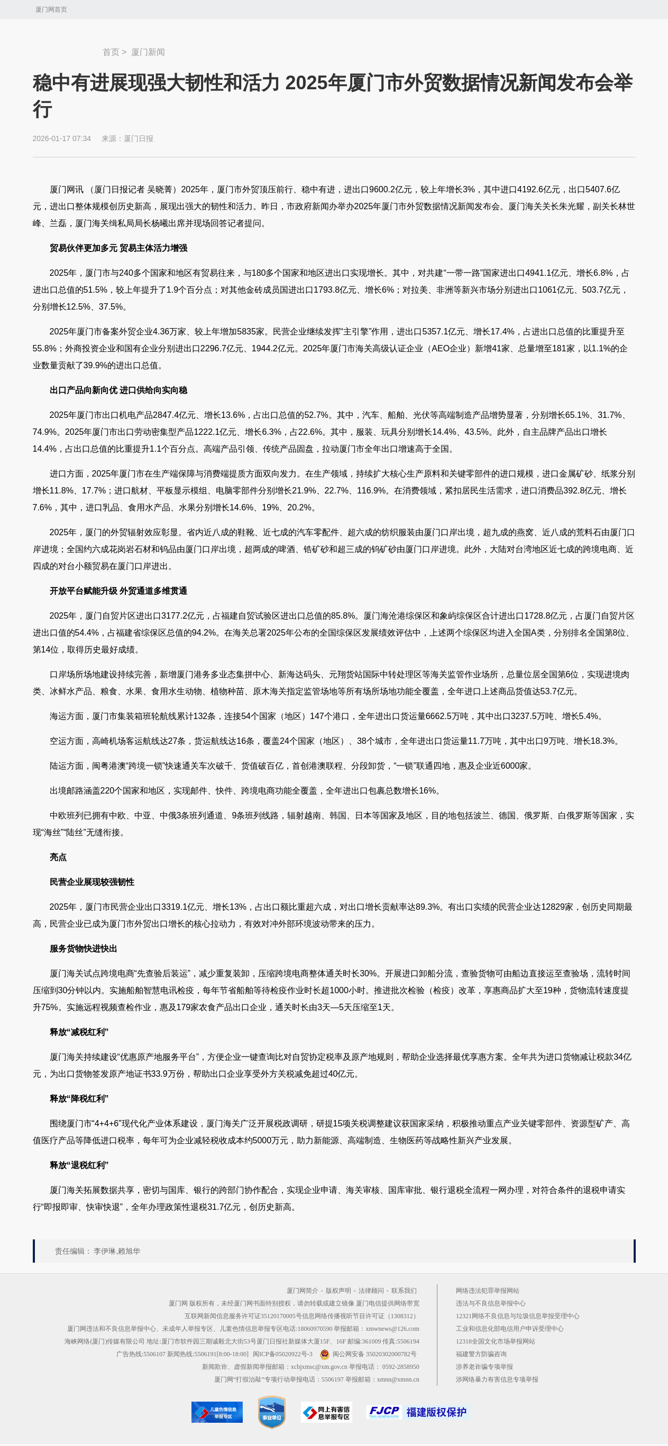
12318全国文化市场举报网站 (495, 1341)
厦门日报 (138, 138)
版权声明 (338, 1290)
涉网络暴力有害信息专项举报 (497, 1379)
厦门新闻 (148, 52)
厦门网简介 (302, 1290)
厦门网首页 (51, 9)
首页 (111, 52)
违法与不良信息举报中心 (491, 1303)
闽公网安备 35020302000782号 (368, 1354)
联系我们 (404, 1290)
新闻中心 (68, 47)
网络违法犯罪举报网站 (487, 1290)
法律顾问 (371, 1290)
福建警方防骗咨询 (481, 1354)
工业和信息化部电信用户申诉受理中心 (510, 1328)
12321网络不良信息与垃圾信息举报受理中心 (518, 1316)
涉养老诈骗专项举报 (484, 1366)
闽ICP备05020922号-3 (283, 1354)
